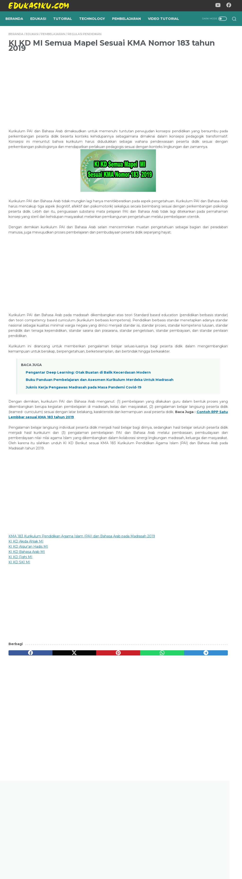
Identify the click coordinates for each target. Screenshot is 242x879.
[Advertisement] (84, 98)
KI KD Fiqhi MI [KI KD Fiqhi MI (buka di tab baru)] (20, 627)
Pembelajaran (129, 16)
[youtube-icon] (219, 5)
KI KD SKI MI (19, 633)
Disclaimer (143, 862)
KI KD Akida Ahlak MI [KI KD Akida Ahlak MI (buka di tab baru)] (26, 612)
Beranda (17, 16)
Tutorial (65, 16)
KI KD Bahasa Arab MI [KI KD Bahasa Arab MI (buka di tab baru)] (27, 622)
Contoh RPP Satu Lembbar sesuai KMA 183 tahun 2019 (78, 482)
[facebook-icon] (230, 5)
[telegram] (144, 723)
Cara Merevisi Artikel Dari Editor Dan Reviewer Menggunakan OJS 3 (201, 396)
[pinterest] (84, 723)
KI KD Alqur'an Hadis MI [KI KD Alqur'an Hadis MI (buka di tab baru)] (28, 617)
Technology (95, 16)
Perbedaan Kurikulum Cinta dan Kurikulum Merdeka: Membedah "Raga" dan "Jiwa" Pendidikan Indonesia (204, 319)
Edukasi (41, 16)
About (96, 862)
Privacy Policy (117, 862)
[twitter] (54, 723)
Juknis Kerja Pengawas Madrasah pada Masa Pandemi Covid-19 (83, 447)
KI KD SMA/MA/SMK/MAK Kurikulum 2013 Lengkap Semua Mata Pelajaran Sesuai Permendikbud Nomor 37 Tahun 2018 (201, 533)
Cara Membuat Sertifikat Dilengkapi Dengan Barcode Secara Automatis (203, 276)
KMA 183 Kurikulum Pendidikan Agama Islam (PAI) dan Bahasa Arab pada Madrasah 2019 (82, 607)
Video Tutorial (24, 26)
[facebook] (24, 723)
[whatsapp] (114, 723)
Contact (164, 862)
